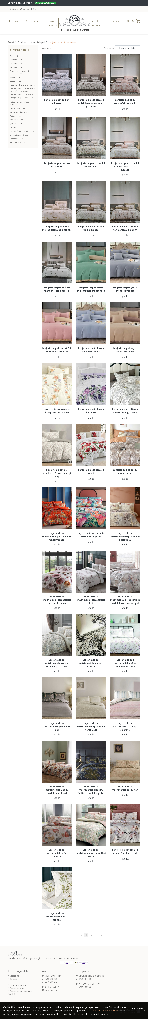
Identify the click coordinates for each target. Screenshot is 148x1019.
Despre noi (13, 976)
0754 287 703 (83, 979)
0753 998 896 (49, 979)
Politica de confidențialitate (21, 991)
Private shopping (51, 23)
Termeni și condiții (17, 985)
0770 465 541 (50, 990)
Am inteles (137, 1008)
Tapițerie (14, 119)
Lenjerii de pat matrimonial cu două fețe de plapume (23, 89)
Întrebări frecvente (96, 23)
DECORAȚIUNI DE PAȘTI (19, 131)
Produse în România (18, 142)
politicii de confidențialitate (104, 1010)
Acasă (11, 42)
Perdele (13, 59)
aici (80, 1014)
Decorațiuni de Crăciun (20, 135)
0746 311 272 (29, 8)
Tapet (12, 77)
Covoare (14, 67)
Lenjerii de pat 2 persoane (23, 85)
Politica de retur (16, 988)
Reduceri (14, 56)
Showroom (32, 21)
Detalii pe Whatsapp (45, 3)
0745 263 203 (83, 987)
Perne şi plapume (17, 108)
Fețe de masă (16, 116)
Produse (13, 21)
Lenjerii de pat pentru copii (22, 97)
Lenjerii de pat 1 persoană (22, 94)
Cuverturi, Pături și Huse (20, 112)
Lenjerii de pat (37, 42)
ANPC (11, 994)
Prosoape (14, 138)
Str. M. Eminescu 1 (51, 976)
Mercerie (14, 127)
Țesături (13, 123)
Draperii (13, 63)
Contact (114, 21)
